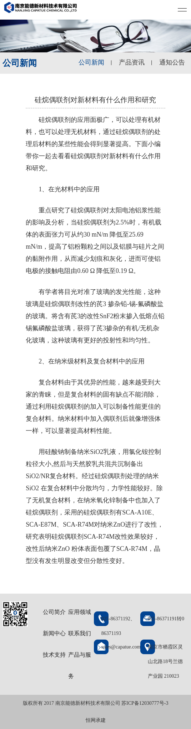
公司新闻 (91, 62)
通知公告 (172, 62)
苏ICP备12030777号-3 (144, 703)
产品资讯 (132, 62)
